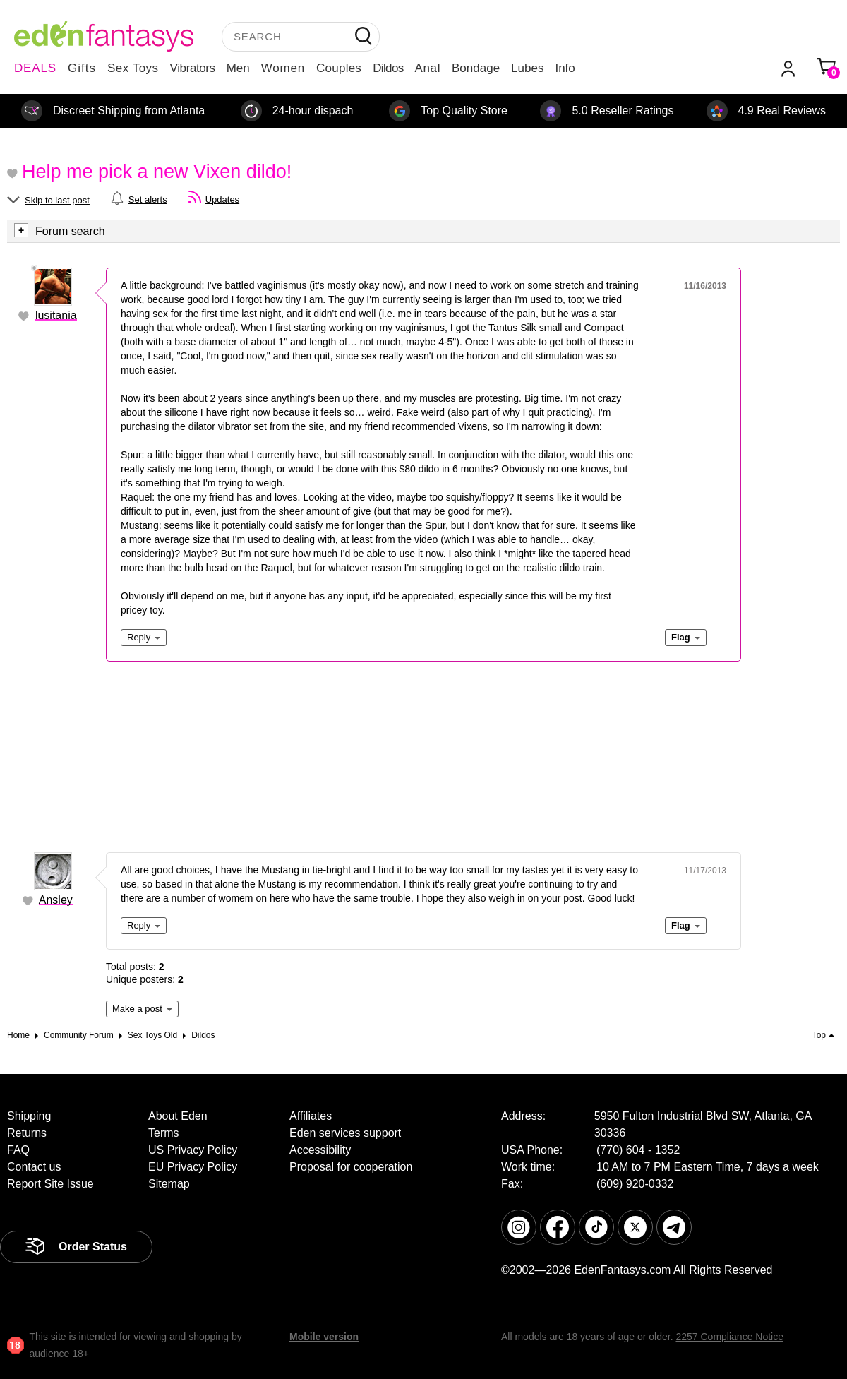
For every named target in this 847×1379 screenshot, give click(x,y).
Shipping (29, 1116)
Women (283, 68)
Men (238, 68)
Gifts (82, 68)
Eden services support (345, 1133)
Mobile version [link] (324, 1336)
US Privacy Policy (192, 1150)
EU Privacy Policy (192, 1167)
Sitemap (169, 1184)
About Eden (178, 1116)
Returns (27, 1133)
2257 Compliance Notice (729, 1336)
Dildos (388, 68)
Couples (338, 68)
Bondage (476, 68)
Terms (163, 1133)
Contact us (34, 1167)
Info (565, 68)
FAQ (18, 1150)
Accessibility (320, 1150)
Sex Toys (133, 68)
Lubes (527, 68)
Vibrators (192, 68)
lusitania (56, 315)
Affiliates (310, 1116)
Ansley (56, 900)
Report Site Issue (50, 1184)
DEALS (35, 68)
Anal (427, 68)
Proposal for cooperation (350, 1167)
